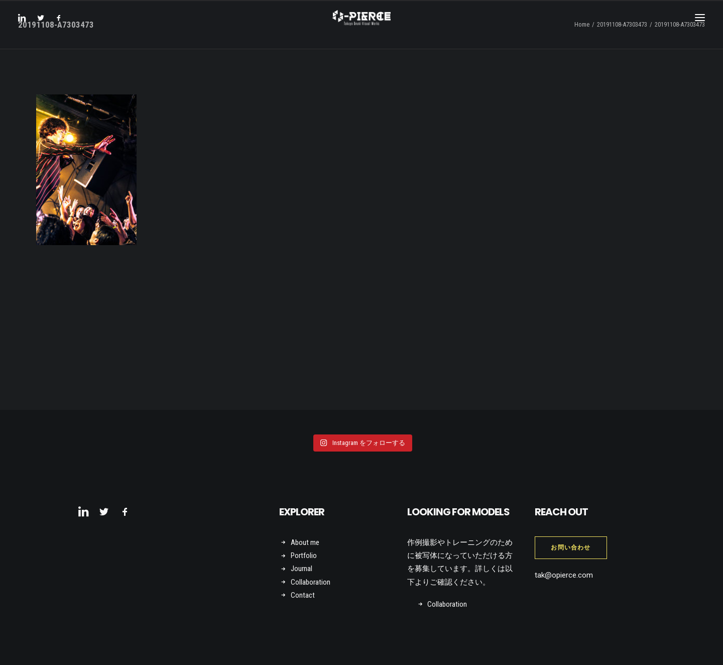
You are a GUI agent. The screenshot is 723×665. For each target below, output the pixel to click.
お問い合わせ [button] (570, 547)
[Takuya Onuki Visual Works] (361, 26)
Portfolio (304, 555)
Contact (303, 595)
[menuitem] (25, 26)
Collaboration (310, 582)
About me (305, 542)
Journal (301, 568)
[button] (25, 26)
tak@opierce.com (564, 575)
